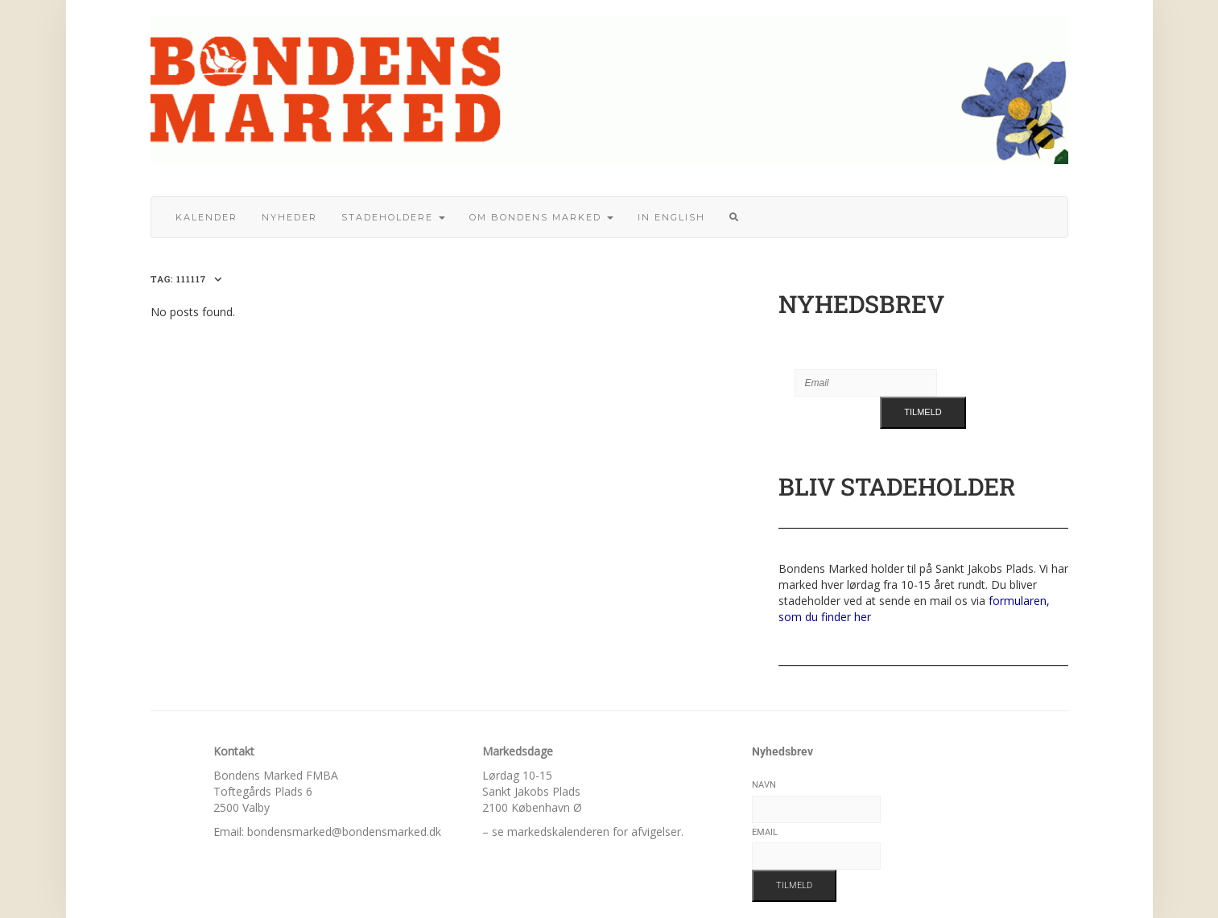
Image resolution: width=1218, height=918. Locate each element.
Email (765, 832)
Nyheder (289, 217)
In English (671, 217)
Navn (764, 785)
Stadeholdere (393, 217)
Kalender (206, 217)
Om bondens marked (541, 217)
